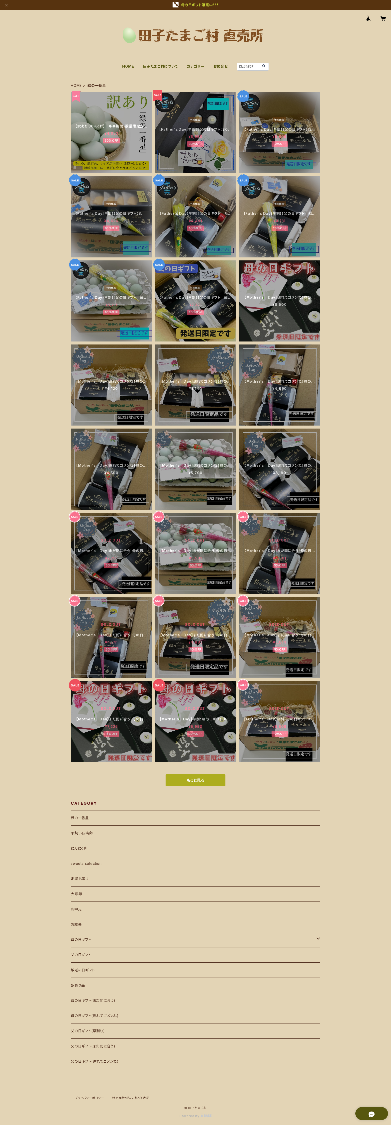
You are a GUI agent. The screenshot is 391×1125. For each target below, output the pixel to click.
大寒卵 (76, 894)
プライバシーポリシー (89, 1098)
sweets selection (86, 863)
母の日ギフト (81, 939)
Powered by (195, 1116)
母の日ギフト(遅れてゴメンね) (95, 1015)
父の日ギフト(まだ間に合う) (93, 1046)
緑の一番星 (80, 818)
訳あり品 (78, 985)
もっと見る (195, 780)
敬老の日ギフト (83, 970)
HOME (128, 66)
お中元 (76, 909)
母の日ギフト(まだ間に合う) (93, 1000)
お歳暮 (76, 924)
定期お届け (80, 879)
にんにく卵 (79, 848)
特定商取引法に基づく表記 (131, 1098)
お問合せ (220, 66)
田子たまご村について (160, 66)
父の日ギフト (81, 955)
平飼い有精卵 (82, 833)
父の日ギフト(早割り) (88, 1031)
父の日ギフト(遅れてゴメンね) (95, 1061)
